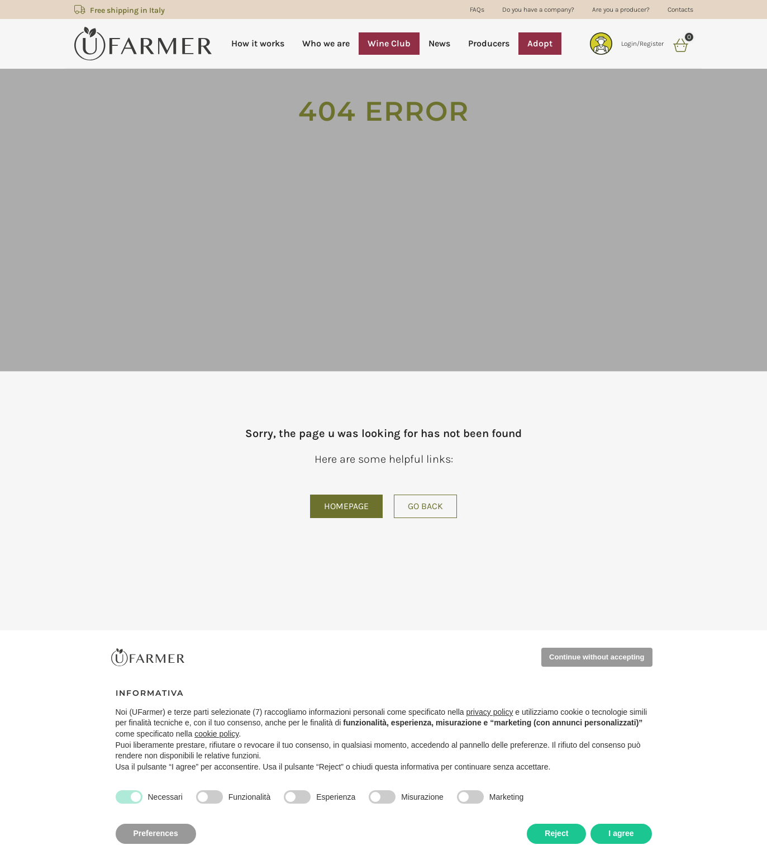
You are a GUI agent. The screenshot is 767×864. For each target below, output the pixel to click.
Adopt (539, 43)
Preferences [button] (156, 833)
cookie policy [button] (216, 733)
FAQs (477, 9)
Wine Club (389, 43)
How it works (257, 43)
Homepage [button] (346, 506)
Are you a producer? (621, 9)
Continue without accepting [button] (596, 657)
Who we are (326, 43)
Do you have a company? (538, 9)
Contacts (680, 9)
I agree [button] (620, 833)
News (439, 43)
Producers (488, 43)
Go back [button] (425, 506)
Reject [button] (556, 833)
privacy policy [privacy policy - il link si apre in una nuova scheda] (489, 712)
